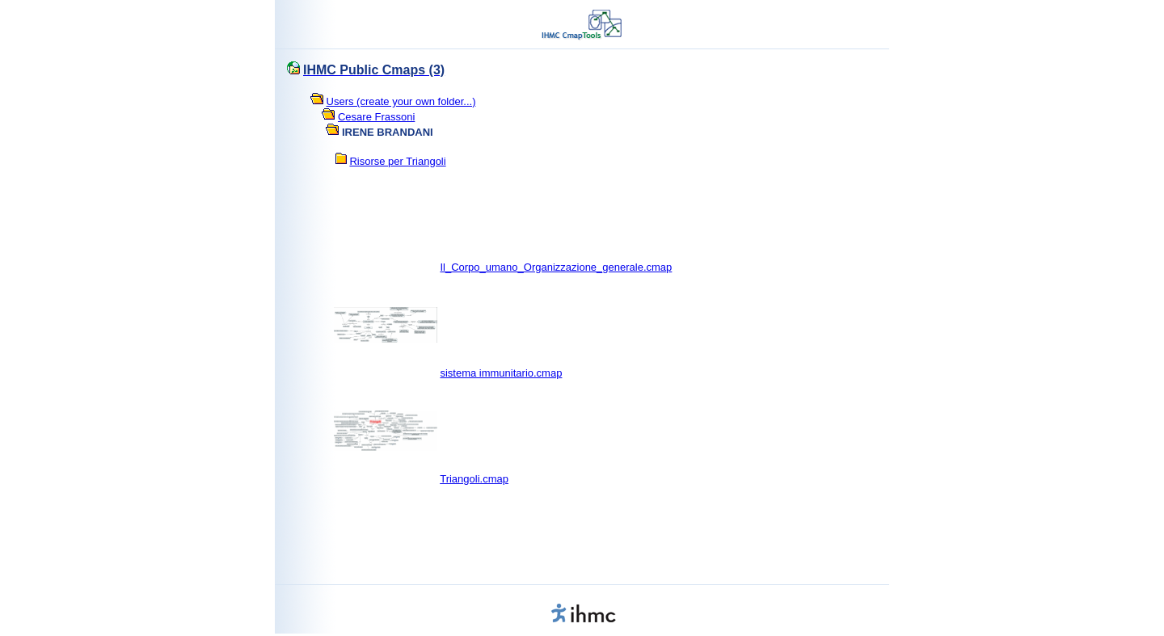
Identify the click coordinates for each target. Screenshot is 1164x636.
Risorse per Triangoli (397, 161)
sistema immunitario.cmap (501, 373)
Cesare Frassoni (376, 117)
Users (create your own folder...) (401, 101)
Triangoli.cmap (474, 479)
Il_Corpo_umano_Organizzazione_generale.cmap (556, 267)
